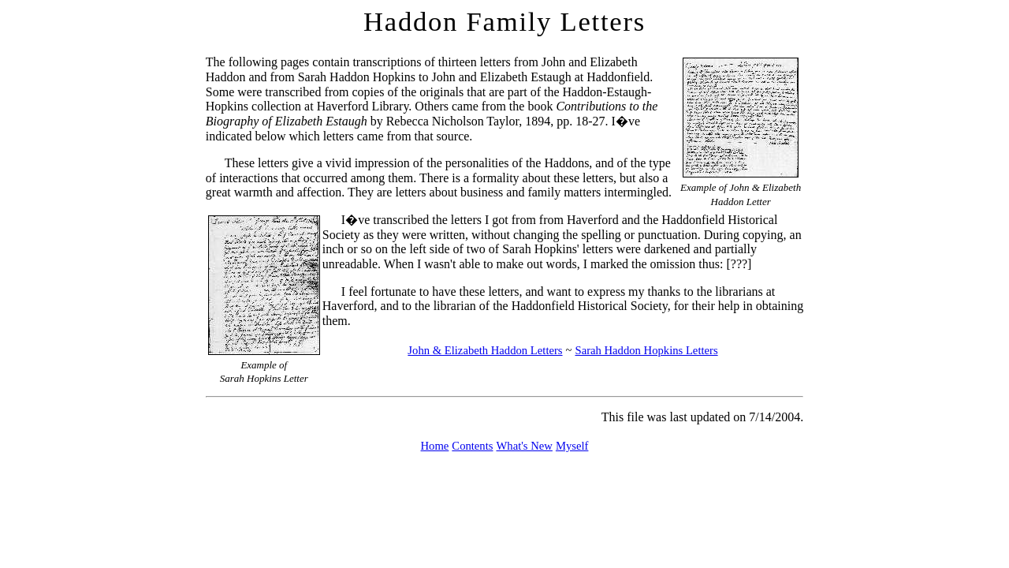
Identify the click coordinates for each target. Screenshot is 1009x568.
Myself (572, 445)
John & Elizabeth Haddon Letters (485, 350)
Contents (472, 445)
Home (435, 445)
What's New (524, 445)
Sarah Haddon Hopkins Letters (646, 350)
